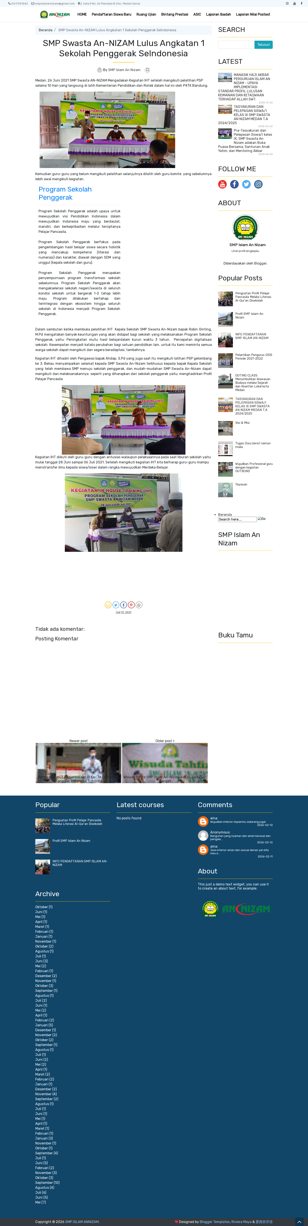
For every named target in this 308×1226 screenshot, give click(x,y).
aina (213, 818)
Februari (42, 932)
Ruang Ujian (146, 14)
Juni (39, 912)
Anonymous (220, 832)
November (43, 941)
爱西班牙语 (264, 1222)
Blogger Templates (215, 1222)
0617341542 (18, 3)
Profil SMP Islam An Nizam (71, 841)
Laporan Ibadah (218, 14)
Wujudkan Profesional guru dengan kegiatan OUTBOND (254, 467)
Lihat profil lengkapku (245, 251)
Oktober (41, 907)
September (44, 991)
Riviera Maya (241, 1222)
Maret (39, 927)
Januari (41, 936)
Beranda (45, 30)
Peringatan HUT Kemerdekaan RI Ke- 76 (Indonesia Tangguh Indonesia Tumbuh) (78, 779)
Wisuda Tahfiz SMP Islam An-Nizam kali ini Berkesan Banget (164, 779)
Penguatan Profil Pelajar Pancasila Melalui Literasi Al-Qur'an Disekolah (253, 297)
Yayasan (241, 484)
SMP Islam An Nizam (248, 245)
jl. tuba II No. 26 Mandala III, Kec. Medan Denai (109, 3)
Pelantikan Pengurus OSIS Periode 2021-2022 (253, 356)
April (39, 922)
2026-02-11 (265, 856)
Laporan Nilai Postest (253, 14)
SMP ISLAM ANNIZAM (82, 1222)
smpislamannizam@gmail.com (53, 3)
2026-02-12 (265, 825)
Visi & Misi (242, 423)
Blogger (260, 263)
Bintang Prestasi (174, 14)
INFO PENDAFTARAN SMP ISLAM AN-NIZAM (251, 336)
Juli (38, 956)
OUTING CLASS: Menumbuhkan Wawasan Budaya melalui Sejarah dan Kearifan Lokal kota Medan (252, 383)
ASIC (197, 14)
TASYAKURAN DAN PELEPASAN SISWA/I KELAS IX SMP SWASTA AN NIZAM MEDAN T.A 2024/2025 (244, 115)
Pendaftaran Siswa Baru (111, 14)
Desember (43, 976)
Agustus (42, 951)
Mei (38, 917)
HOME (82, 14)
